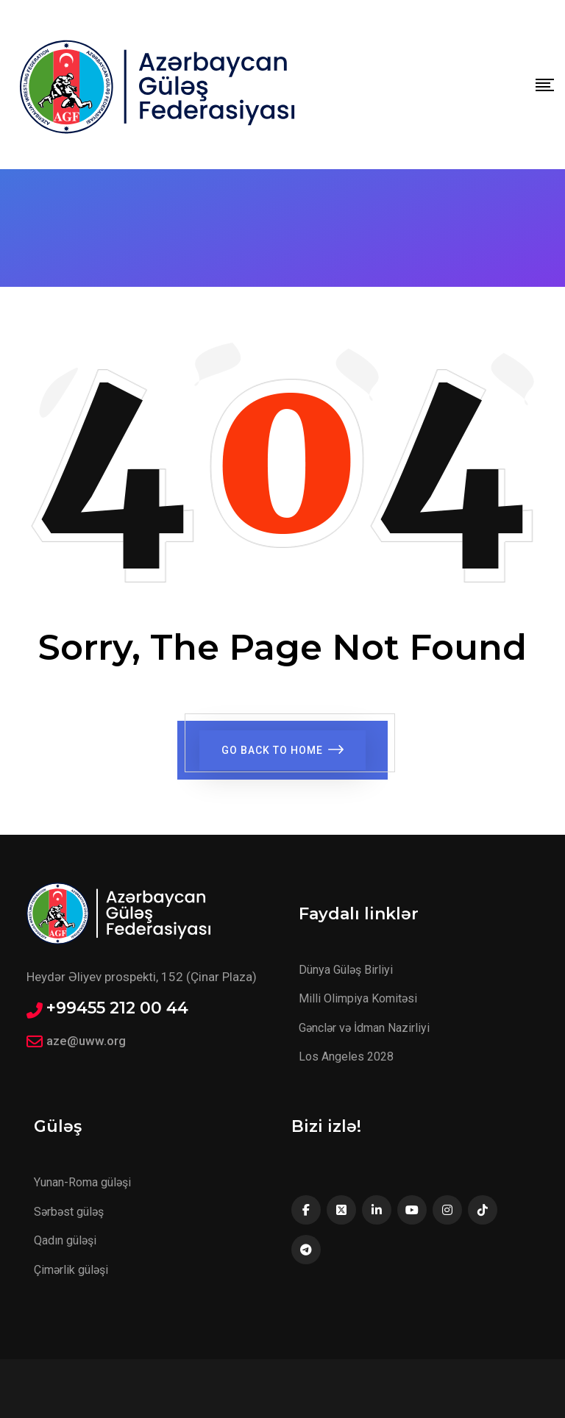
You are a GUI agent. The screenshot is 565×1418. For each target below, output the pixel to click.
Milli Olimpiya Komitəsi (358, 998)
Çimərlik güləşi (71, 1270)
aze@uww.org (86, 1040)
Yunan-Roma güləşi (82, 1182)
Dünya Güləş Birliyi (346, 970)
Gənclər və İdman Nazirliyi (364, 1028)
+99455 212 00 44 (117, 1008)
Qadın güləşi (65, 1240)
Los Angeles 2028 (346, 1057)
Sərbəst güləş (69, 1212)
